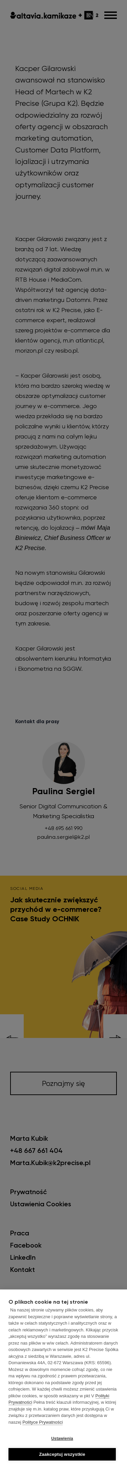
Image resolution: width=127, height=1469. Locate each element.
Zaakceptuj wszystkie (62, 1454)
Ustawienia (62, 1438)
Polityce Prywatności (42, 1422)
